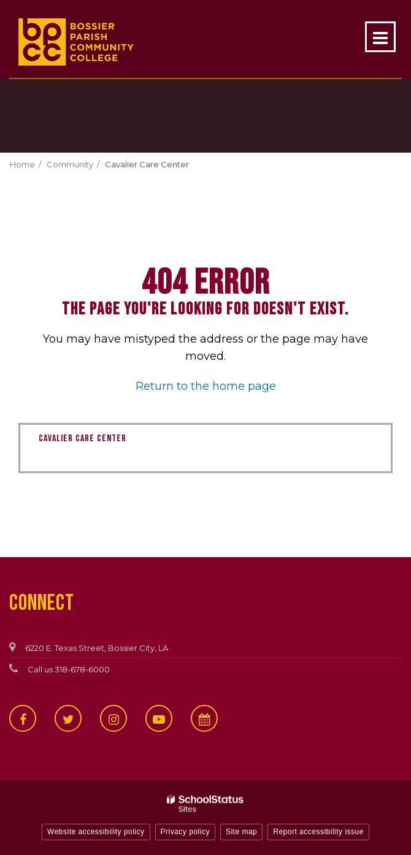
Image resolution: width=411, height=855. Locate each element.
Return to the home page (206, 386)
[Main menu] (380, 36)
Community (70, 164)
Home (22, 164)
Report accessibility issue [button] (318, 831)
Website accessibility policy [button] (96, 831)
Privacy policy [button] (185, 831)
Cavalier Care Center (147, 164)
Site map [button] (241, 831)
